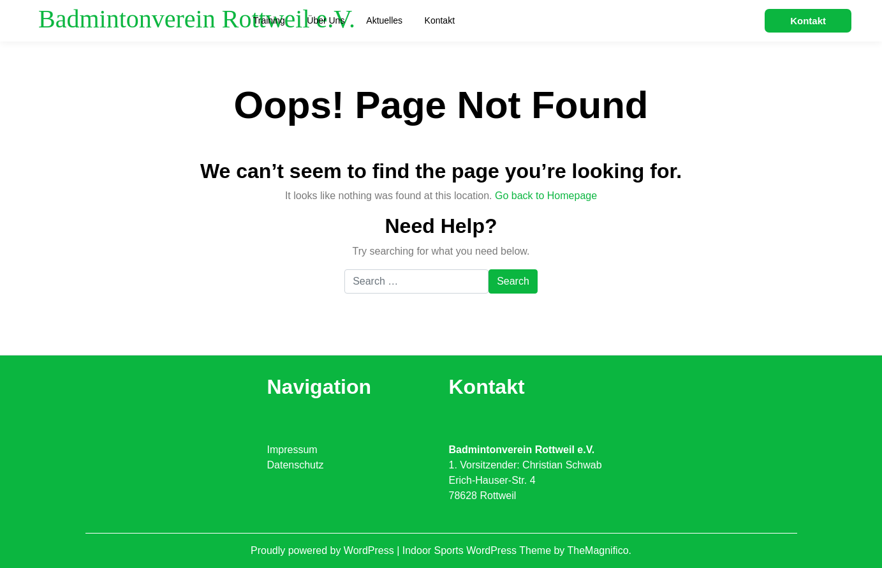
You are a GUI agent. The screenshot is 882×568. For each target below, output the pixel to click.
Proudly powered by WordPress (324, 550)
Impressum (292, 449)
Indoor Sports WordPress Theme (478, 550)
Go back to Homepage (546, 195)
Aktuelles (384, 20)
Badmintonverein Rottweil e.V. (196, 18)
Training (269, 20)
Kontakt (440, 20)
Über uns (325, 20)
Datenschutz (295, 465)
